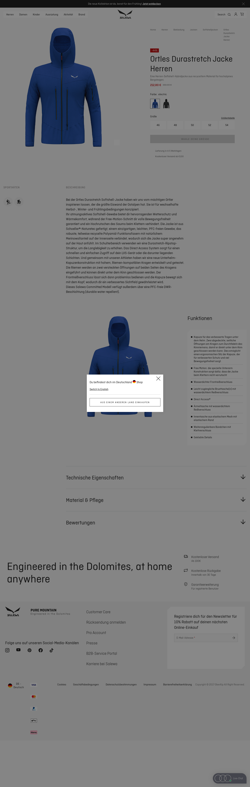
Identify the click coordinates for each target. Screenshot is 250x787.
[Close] (158, 379)
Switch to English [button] (99, 389)
